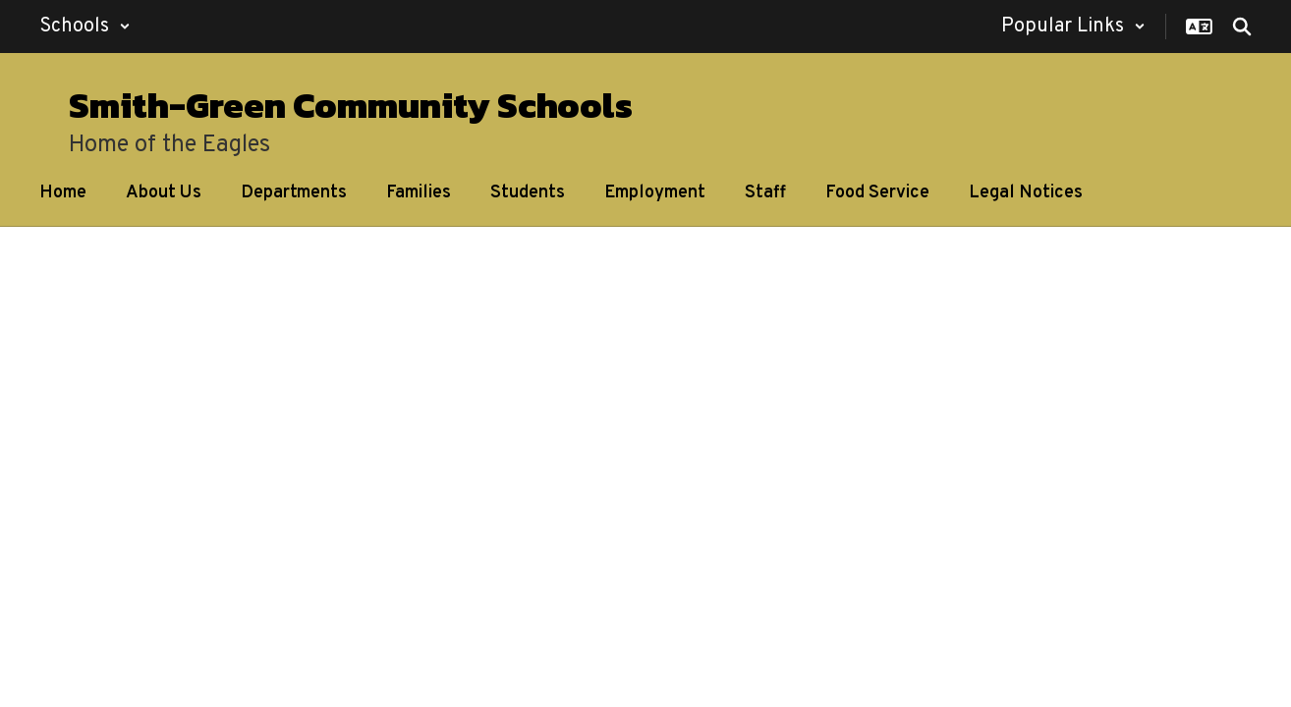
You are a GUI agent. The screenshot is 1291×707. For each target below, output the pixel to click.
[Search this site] (1242, 26)
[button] (85, 26)
